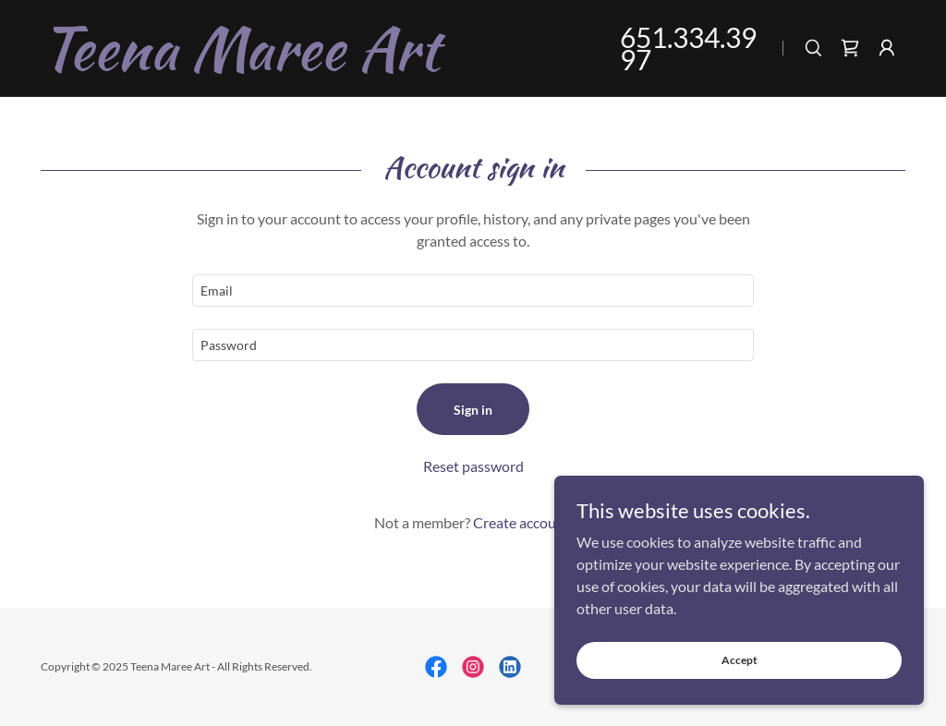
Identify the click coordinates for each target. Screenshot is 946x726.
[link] (308, 63)
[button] (886, 48)
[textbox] (473, 290)
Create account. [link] (523, 522)
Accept (740, 660)
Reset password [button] (473, 466)
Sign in (473, 409)
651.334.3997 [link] (688, 48)
